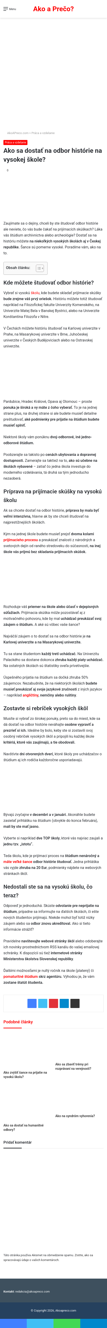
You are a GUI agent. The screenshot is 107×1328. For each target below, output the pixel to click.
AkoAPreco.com (16, 133)
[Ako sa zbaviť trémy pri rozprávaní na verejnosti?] (79, 1046)
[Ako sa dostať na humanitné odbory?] (27, 1103)
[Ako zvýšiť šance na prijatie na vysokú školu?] (27, 1050)
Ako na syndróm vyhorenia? (75, 1116)
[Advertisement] (53, 74)
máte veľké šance (17, 862)
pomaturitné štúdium (20, 976)
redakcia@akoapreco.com (32, 1291)
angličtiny (30, 695)
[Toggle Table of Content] (37, 268)
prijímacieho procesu (20, 540)
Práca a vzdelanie (43, 133)
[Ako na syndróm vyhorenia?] (79, 1098)
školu (35, 293)
